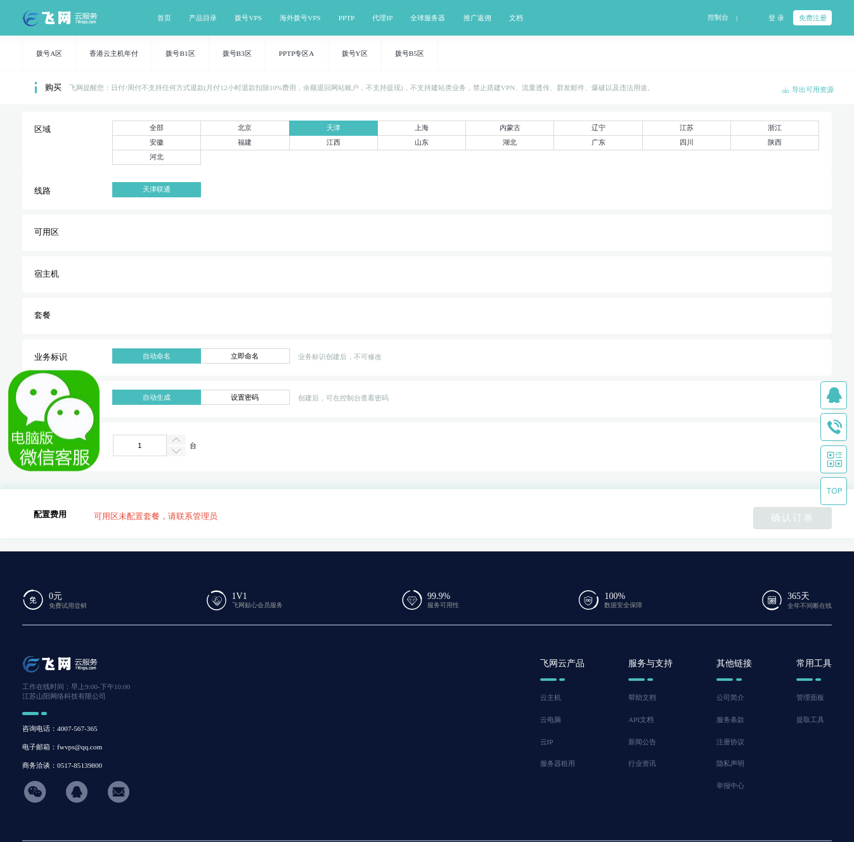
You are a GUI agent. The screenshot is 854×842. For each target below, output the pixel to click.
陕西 (775, 142)
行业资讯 (642, 763)
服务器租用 (557, 763)
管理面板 (810, 697)
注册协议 (730, 742)
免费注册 (813, 18)
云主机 (550, 697)
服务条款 (730, 719)
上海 (422, 127)
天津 (333, 127)
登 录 (776, 18)
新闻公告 (642, 742)
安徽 (157, 142)
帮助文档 (642, 697)
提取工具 (810, 719)
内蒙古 (510, 127)
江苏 (687, 127)
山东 (422, 142)
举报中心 (730, 785)
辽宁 (598, 127)
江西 (333, 142)
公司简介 (730, 697)
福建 (245, 142)
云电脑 (550, 719)
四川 (687, 142)
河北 (157, 157)
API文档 (641, 719)
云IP (546, 742)
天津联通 (157, 189)
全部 (157, 127)
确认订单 (792, 517)
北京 (245, 127)
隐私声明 (730, 763)
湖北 (510, 142)
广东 (598, 142)
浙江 (775, 127)
